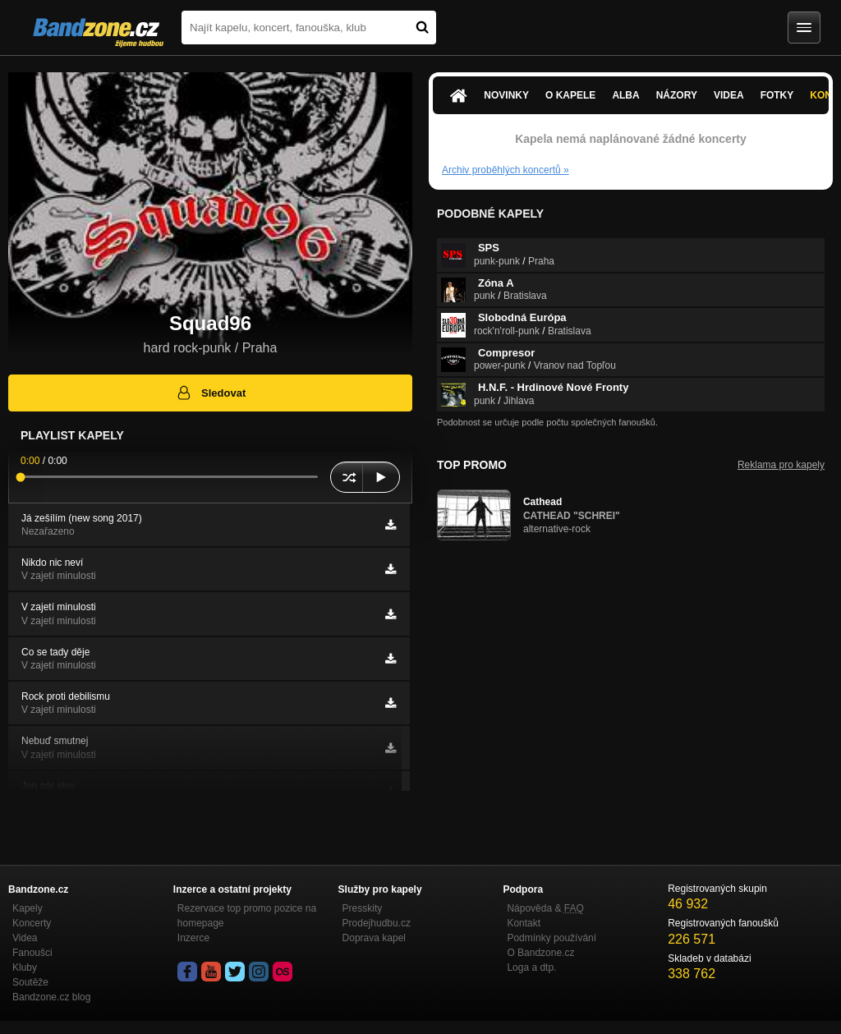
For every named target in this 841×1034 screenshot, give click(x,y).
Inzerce (193, 938)
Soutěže (30, 982)
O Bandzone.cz (540, 952)
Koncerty (31, 923)
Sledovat (210, 393)
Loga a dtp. (531, 967)
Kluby (24, 967)
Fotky (777, 95)
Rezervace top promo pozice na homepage (246, 916)
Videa (729, 95)
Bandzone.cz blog (51, 997)
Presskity (362, 908)
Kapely (27, 908)
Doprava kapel (374, 938)
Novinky (506, 95)
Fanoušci (32, 952)
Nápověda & (545, 908)
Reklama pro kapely (781, 465)
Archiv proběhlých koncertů (505, 170)
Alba (625, 95)
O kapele (570, 95)
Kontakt (523, 923)
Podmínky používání (551, 938)
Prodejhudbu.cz (376, 923)
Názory (676, 95)
